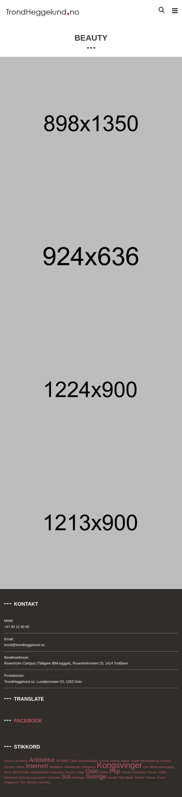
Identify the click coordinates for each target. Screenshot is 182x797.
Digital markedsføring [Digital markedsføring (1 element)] (145, 760)
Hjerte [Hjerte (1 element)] (20, 767)
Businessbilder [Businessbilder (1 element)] (88, 760)
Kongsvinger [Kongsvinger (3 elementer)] (119, 765)
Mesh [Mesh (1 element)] (7, 772)
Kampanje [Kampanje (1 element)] (89, 767)
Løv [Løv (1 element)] (146, 767)
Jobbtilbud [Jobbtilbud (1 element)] (56, 767)
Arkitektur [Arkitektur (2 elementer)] (42, 759)
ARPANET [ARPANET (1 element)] (63, 760)
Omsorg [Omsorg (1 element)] (70, 772)
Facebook (28, 721)
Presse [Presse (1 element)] (152, 772)
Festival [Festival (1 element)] (165, 760)
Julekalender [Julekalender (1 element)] (72, 767)
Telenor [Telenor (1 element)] (139, 777)
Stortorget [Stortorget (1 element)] (77, 777)
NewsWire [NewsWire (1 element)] (57, 772)
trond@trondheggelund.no (24, 645)
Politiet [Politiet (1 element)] (103, 772)
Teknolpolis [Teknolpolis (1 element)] (126, 777)
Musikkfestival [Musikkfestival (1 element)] (40, 772)
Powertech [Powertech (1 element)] (139, 772)
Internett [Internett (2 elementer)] (37, 765)
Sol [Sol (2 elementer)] (65, 776)
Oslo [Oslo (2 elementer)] (91, 771)
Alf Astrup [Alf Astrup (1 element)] (21, 760)
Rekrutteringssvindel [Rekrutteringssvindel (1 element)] (32, 777)
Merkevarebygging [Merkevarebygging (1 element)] (162, 767)
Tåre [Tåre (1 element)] (23, 782)
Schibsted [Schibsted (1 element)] (53, 777)
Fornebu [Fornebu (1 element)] (9, 767)
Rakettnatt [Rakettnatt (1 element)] (11, 777)
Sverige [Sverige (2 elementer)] (96, 776)
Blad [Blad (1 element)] (74, 760)
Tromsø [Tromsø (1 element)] (150, 777)
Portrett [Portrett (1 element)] (126, 772)
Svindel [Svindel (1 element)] (112, 777)
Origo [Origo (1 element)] (80, 772)
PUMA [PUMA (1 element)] (162, 772)
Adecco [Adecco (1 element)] (9, 760)
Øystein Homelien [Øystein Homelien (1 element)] (38, 782)
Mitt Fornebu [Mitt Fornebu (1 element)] (21, 772)
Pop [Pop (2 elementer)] (114, 771)
